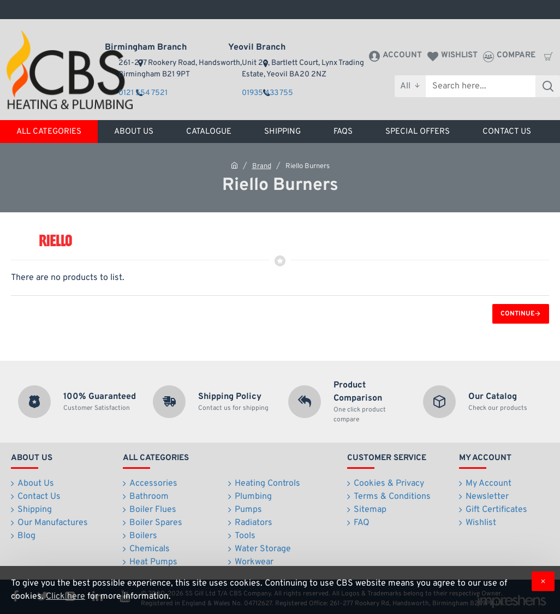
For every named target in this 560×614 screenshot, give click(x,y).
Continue (517, 313)
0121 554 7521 (143, 93)
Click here (65, 596)
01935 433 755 (267, 93)
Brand (261, 166)
